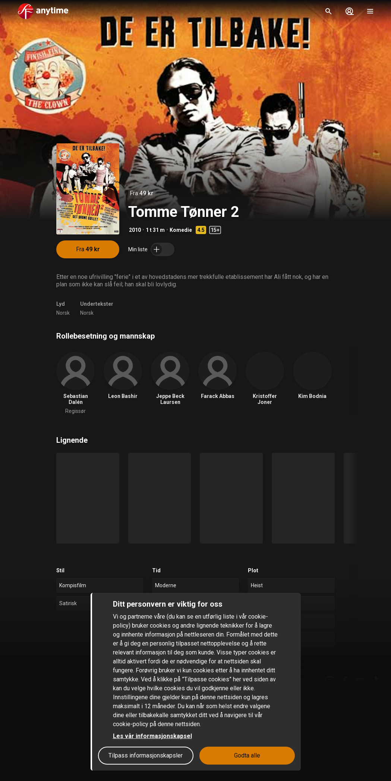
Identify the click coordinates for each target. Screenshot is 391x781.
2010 (135, 230)
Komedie (181, 230)
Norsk (63, 313)
